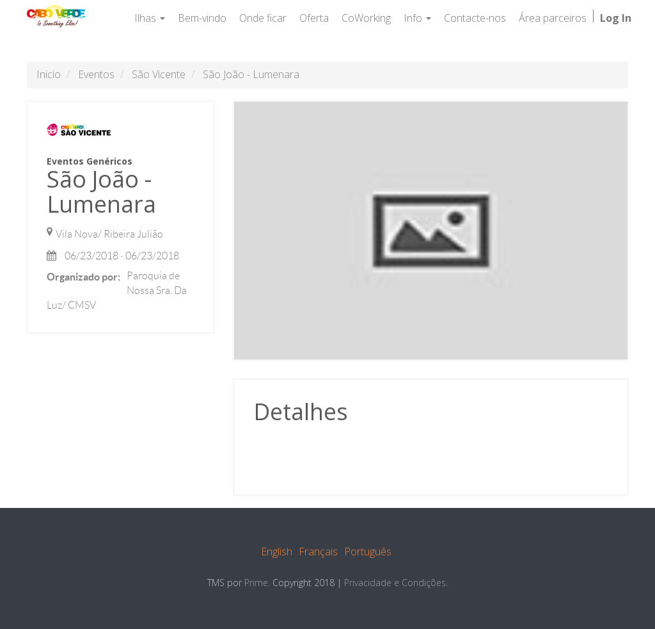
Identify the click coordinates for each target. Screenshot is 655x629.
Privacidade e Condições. (396, 582)
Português (367, 551)
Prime (256, 582)
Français (318, 551)
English (276, 551)
